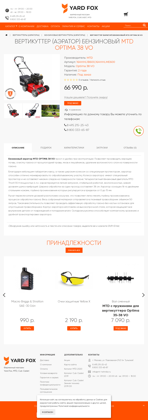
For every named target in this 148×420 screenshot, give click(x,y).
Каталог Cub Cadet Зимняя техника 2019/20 (74, 383)
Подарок (46, 147)
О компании (46, 364)
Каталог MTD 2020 (73, 369)
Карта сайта (70, 364)
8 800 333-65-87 (18, 19)
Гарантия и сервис (49, 377)
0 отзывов (83, 80)
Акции (67, 360)
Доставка (44, 360)
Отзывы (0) (130, 147)
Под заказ (120, 328)
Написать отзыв (97, 80)
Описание (18, 147)
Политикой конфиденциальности (73, 406)
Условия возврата (48, 373)
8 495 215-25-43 (17, 16)
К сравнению (75, 110)
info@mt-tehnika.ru (101, 372)
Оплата (44, 369)
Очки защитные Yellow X (74, 301)
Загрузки (102, 147)
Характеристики (74, 147)
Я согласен (47, 412)
